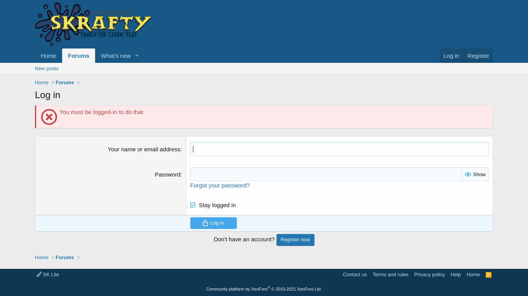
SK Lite (47, 274)
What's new (116, 55)
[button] (137, 55)
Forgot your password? (220, 185)
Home (48, 55)
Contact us (355, 274)
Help (456, 274)
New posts (47, 68)
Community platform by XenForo (264, 289)
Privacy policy (429, 274)
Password (168, 174)
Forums (78, 55)
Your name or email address (144, 149)
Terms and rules (390, 274)
